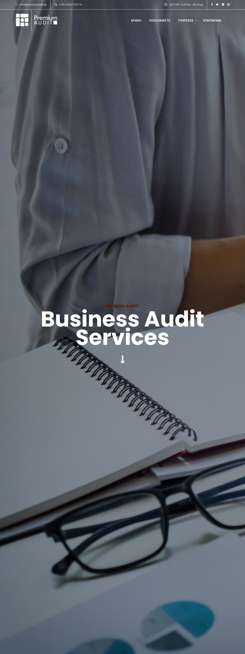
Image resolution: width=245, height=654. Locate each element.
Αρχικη (136, 20)
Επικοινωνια (212, 20)
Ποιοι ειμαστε (159, 20)
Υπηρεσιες (185, 20)
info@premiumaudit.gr (33, 4)
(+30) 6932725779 (70, 4)
